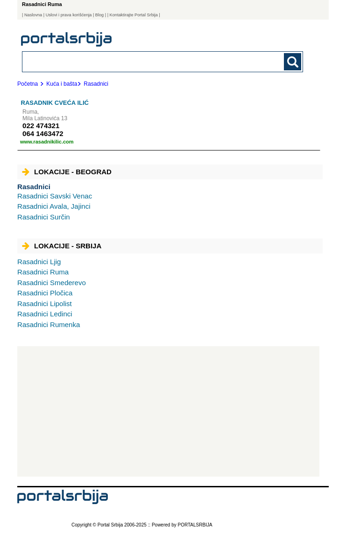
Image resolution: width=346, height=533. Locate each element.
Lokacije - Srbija (61, 246)
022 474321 (40, 126)
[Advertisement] (168, 411)
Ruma (43, 272)
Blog (99, 15)
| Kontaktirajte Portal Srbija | (133, 15)
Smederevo (51, 283)
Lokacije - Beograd (67, 172)
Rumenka (48, 324)
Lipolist (44, 304)
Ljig (39, 262)
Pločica (44, 293)
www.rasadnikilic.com (47, 141)
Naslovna (33, 15)
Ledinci (44, 314)
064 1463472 (43, 133)
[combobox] (135, 61)
